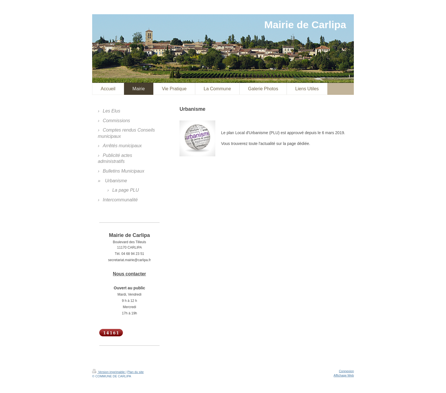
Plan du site (135, 372)
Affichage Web (344, 375)
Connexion (346, 371)
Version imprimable (109, 372)
